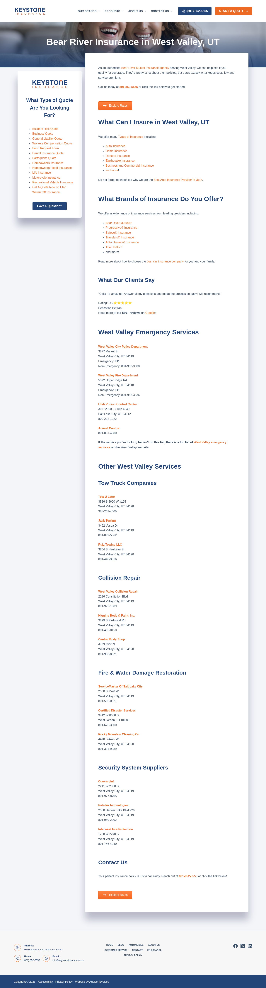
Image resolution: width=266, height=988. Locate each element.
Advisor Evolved (99, 981)
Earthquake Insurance (120, 160)
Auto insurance (115, 146)
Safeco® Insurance (118, 232)
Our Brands (90, 11)
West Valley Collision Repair (118, 591)
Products (115, 11)
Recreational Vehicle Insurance (52, 182)
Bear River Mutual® (119, 222)
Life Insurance (41, 172)
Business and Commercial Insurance (130, 165)
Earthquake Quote (44, 158)
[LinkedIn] (250, 946)
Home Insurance (116, 151)
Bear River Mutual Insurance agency (145, 67)
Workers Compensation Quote (52, 143)
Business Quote (42, 133)
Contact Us (162, 11)
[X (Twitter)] (243, 946)
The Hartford (114, 247)
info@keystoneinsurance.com (68, 960)
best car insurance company (165, 261)
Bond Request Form (45, 148)
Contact (137, 950)
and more (112, 170)
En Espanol (154, 950)
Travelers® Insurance (120, 237)
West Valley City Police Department (123, 346)
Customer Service (115, 950)
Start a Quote (233, 11)
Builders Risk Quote (45, 128)
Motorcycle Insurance (46, 177)
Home (109, 945)
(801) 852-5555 (195, 11)
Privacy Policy (133, 955)
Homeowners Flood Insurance (52, 167)
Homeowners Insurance (48, 163)
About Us (138, 11)
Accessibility (45, 981)
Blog (121, 945)
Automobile (136, 945)
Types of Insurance (130, 136)
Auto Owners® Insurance (122, 242)
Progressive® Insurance (121, 227)
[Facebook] (235, 946)
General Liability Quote (47, 138)
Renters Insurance (118, 155)
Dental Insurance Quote (48, 153)
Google (149, 312)
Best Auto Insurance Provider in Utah (178, 179)
